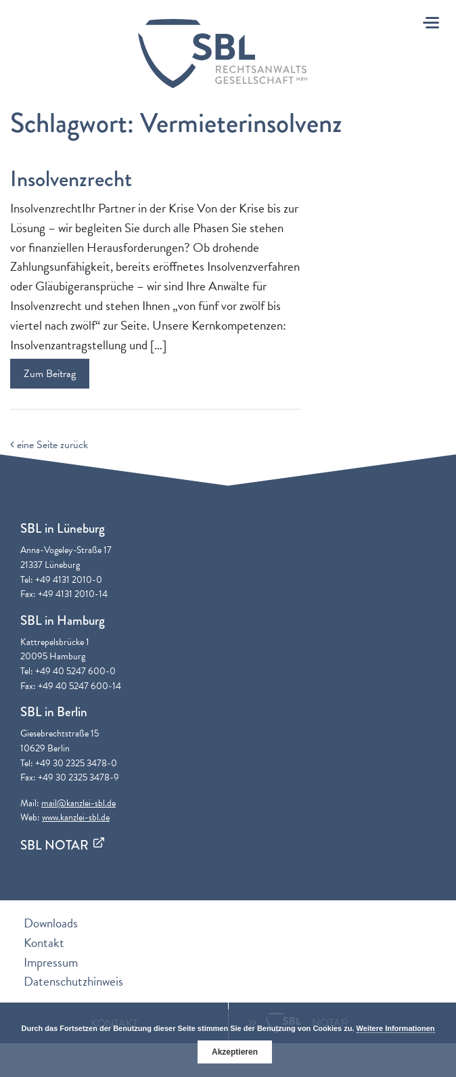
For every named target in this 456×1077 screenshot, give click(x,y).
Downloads (51, 923)
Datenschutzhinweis (73, 981)
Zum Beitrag (50, 374)
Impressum (51, 962)
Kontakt (44, 942)
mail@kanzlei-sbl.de (78, 803)
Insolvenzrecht (71, 179)
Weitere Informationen (396, 1028)
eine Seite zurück (49, 445)
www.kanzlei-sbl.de (76, 817)
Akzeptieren (235, 1052)
